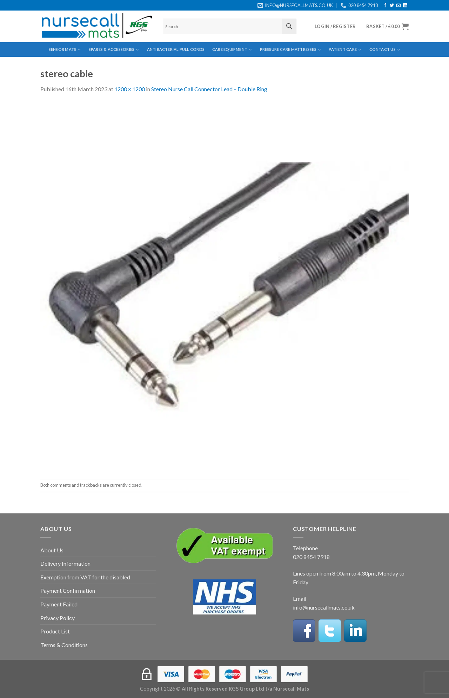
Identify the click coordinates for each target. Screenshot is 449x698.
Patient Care (345, 49)
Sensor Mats (65, 49)
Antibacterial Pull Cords (176, 49)
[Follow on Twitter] (392, 5)
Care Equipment (232, 49)
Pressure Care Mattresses (290, 49)
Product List (55, 631)
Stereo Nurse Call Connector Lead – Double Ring (209, 89)
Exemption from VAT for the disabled (85, 577)
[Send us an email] (398, 5)
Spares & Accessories (114, 49)
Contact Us (385, 49)
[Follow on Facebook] (385, 5)
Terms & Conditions (64, 645)
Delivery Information (65, 563)
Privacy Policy (57, 617)
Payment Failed (59, 604)
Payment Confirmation (67, 590)
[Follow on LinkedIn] (405, 5)
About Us (51, 550)
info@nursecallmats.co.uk (324, 607)
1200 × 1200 (129, 89)
